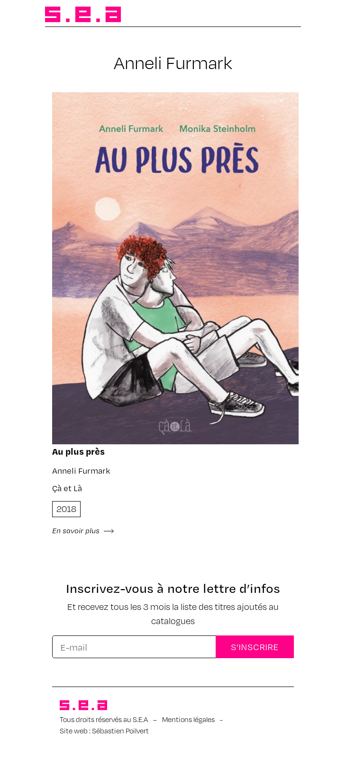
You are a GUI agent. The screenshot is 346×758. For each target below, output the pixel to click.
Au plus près (78, 451)
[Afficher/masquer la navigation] (286, 15)
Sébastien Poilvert (120, 730)
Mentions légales (188, 719)
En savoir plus (83, 530)
